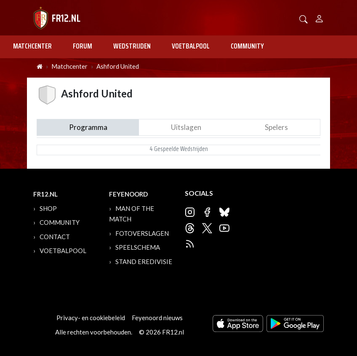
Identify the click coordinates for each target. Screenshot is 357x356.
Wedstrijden (132, 45)
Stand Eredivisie (143, 261)
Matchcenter (32, 45)
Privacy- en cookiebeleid (90, 317)
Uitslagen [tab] (186, 127)
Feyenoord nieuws (157, 317)
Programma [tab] (88, 127)
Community (247, 45)
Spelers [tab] (276, 127)
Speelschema (137, 247)
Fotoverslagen (142, 233)
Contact (55, 236)
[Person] (319, 17)
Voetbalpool (191, 45)
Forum (82, 45)
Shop (48, 208)
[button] (303, 18)
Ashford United (117, 66)
